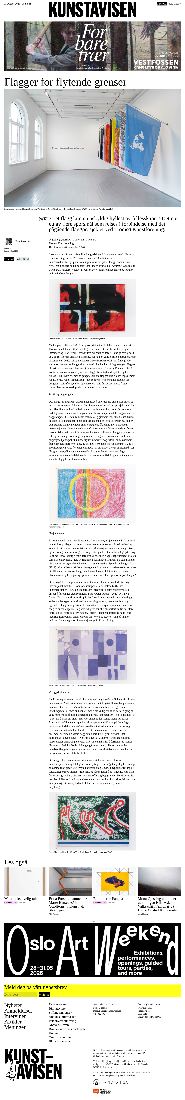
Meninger (15, 1027)
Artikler (13, 1021)
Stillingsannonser (60, 1012)
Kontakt (54, 1033)
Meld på (44, 994)
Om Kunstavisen (60, 1037)
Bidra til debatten (60, 1041)
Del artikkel (22, 259)
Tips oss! (162, 3)
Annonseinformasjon (62, 1016)
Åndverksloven (59, 1025)
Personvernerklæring (62, 1021)
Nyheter (13, 1005)
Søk (170, 3)
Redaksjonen (57, 1004)
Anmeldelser (18, 1011)
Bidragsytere (57, 1008)
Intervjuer (15, 1016)
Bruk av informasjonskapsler (68, 1029)
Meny (177, 3)
